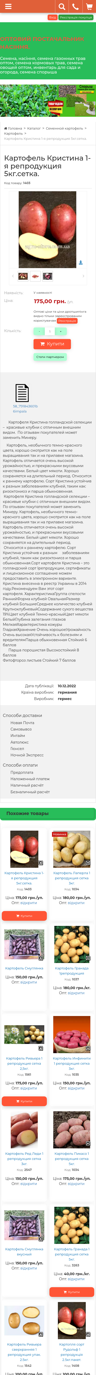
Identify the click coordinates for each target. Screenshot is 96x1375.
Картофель (13, 133)
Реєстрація (67, 321)
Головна (13, 128)
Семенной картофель (64, 128)
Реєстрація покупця (76, 17)
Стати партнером (50, 357)
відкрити (28, 903)
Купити (52, 344)
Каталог (34, 128)
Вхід (52, 17)
